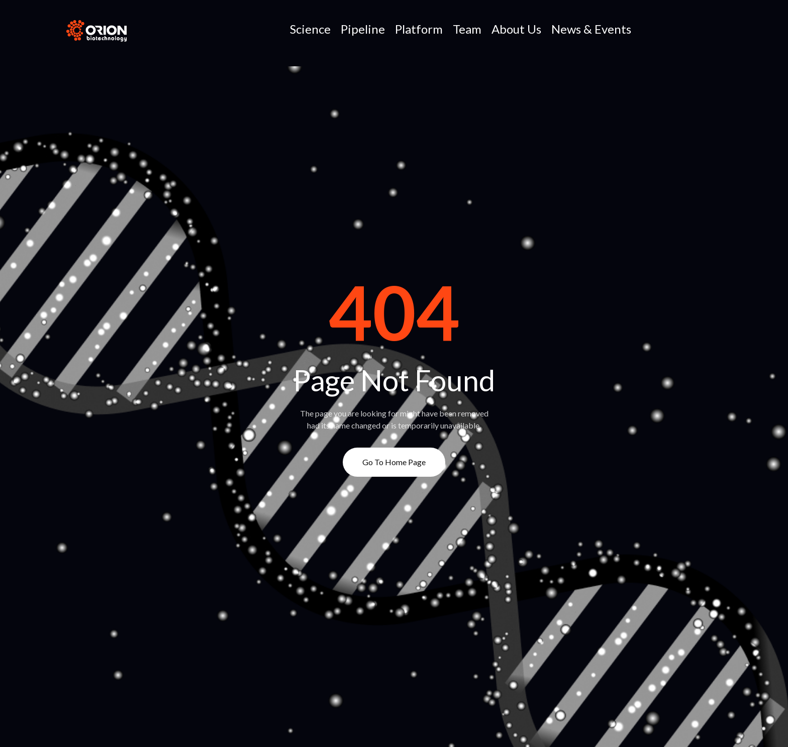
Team (467, 29)
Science (310, 29)
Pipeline (363, 29)
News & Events (591, 29)
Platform (419, 29)
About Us (516, 29)
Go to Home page (394, 462)
